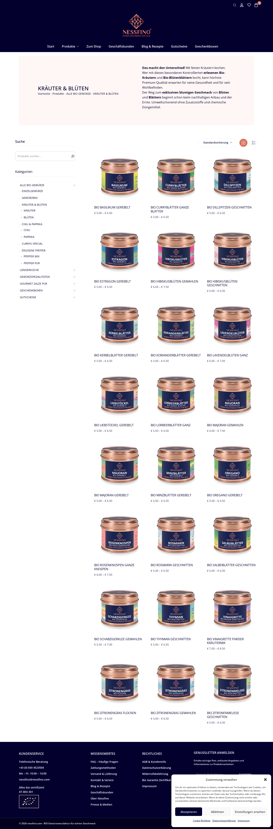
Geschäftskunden (102, 792)
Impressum (244, 820)
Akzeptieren (188, 812)
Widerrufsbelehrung (155, 774)
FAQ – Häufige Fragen (104, 761)
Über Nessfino (100, 798)
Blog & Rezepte (100, 786)
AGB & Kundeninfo (154, 761)
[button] (265, 779)
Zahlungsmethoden (103, 768)
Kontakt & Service (102, 780)
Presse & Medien (101, 804)
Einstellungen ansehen (250, 812)
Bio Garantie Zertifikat (156, 780)
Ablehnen (217, 812)
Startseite (44, 93)
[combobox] (217, 143)
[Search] (73, 156)
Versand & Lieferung (104, 774)
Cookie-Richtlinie (201, 820)
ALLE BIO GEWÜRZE (78, 93)
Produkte (58, 93)
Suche (20, 141)
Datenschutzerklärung (224, 820)
